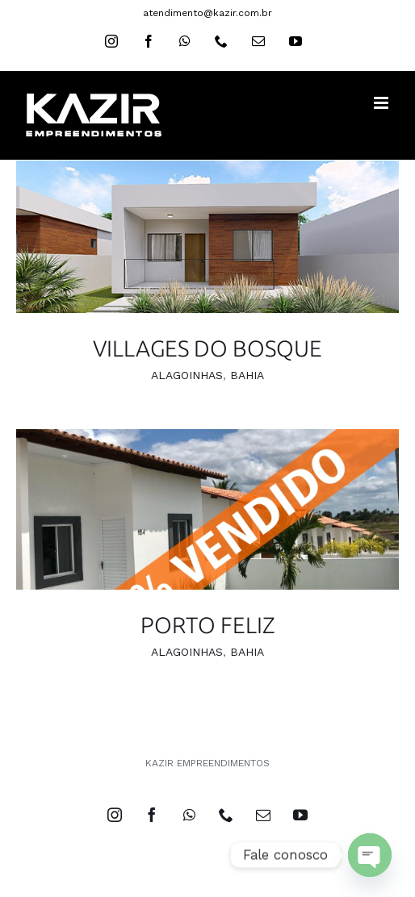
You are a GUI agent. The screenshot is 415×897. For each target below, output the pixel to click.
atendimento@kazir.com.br (207, 13)
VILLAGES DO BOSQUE (207, 348)
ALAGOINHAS (187, 375)
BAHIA (247, 375)
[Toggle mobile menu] (382, 102)
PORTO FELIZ (207, 624)
